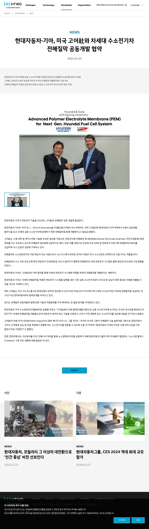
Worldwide (66, 5)
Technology (48, 5)
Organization (84, 5)
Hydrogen (31, 5)
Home (7, 13)
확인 (138, 520)
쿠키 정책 (122, 520)
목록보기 (74, 370)
